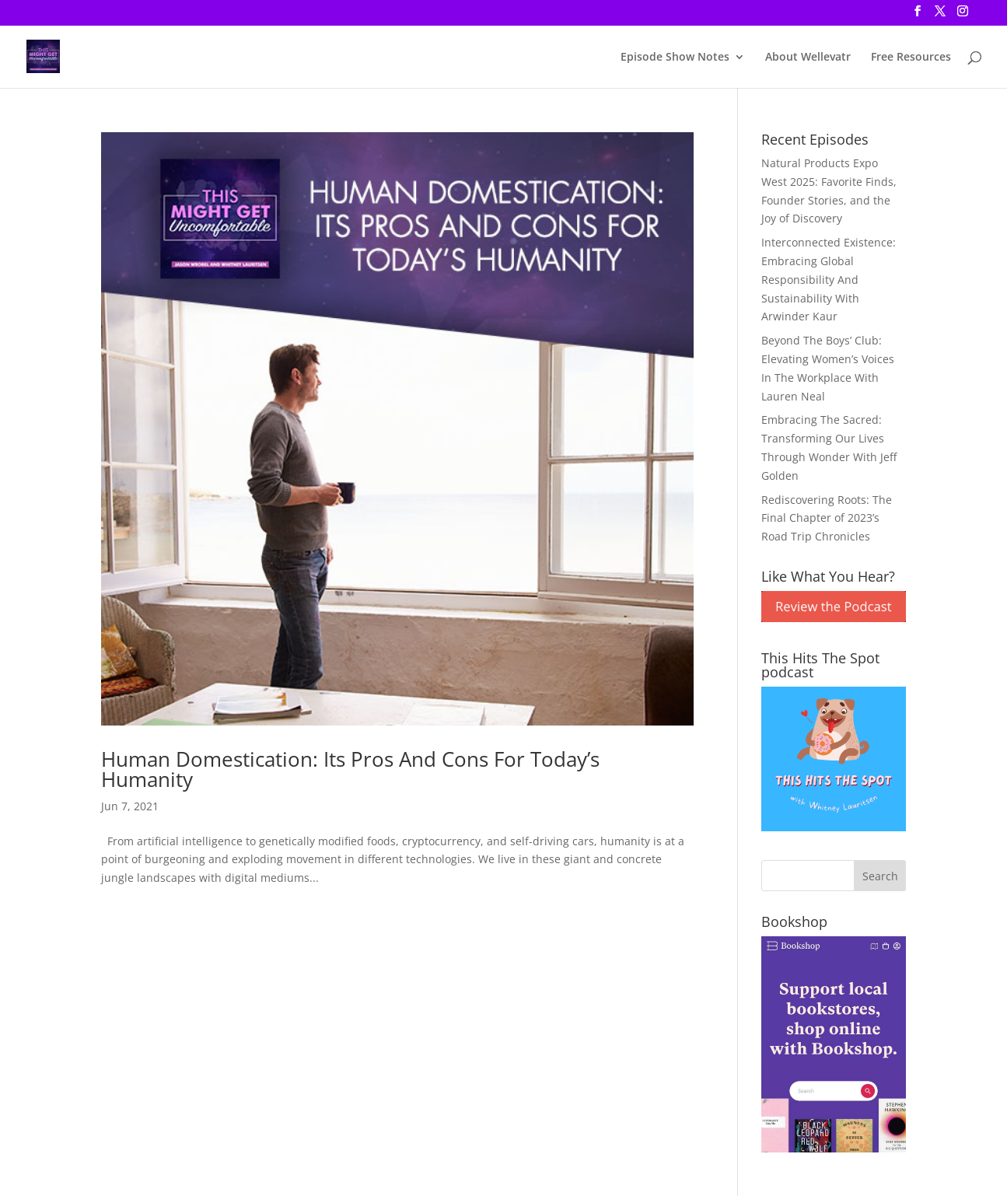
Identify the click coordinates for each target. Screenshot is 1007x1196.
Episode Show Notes (675, 57)
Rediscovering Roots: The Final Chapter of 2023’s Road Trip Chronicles (826, 518)
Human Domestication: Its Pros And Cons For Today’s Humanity (350, 769)
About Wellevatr (808, 57)
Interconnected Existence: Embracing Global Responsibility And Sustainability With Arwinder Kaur (828, 279)
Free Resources (911, 57)
